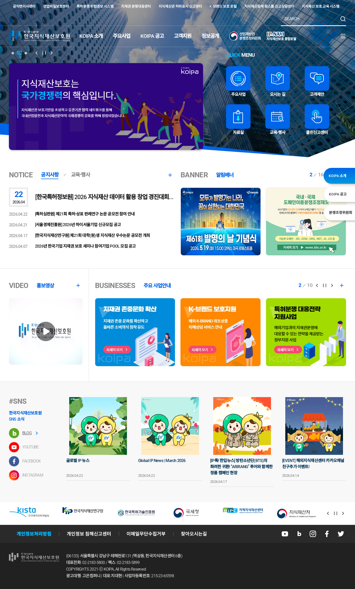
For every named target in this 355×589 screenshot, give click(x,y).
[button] (36, 53)
